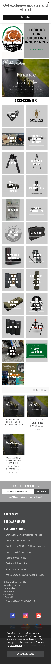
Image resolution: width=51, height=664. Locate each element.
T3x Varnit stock (37, 419)
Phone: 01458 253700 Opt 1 (20, 601)
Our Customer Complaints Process (23, 534)
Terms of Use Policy (15, 557)
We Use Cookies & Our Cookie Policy (24, 574)
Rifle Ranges (11, 514)
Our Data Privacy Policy (17, 540)
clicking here (16, 645)
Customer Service (14, 528)
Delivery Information (16, 563)
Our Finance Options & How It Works (25, 546)
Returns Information (16, 569)
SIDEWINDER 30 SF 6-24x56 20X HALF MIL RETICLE (14, 422)
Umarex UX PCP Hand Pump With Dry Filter (13, 460)
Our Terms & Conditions (18, 551)
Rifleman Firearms (14, 521)
